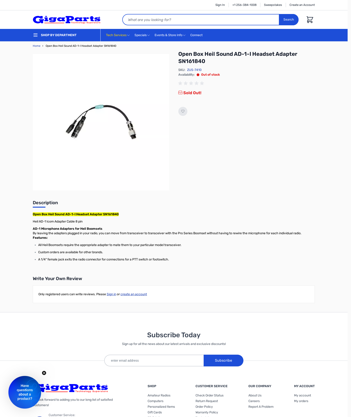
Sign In (220, 5)
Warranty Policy (207, 412)
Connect (197, 35)
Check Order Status (210, 395)
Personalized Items (161, 407)
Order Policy (204, 407)
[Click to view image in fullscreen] (101, 122)
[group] (191, 83)
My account (302, 395)
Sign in (111, 294)
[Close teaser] (44, 373)
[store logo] (67, 20)
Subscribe (223, 360)
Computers (155, 401)
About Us (254, 395)
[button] (25, 392)
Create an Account (302, 5)
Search (288, 19)
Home (36, 45)
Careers (254, 401)
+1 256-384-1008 (244, 5)
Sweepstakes (273, 5)
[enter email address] (154, 360)
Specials (140, 35)
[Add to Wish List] (182, 111)
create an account (133, 294)
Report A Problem (260, 407)
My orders (301, 401)
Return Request (207, 401)
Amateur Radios (159, 395)
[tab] (45, 203)
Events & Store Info (168, 35)
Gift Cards (155, 412)
